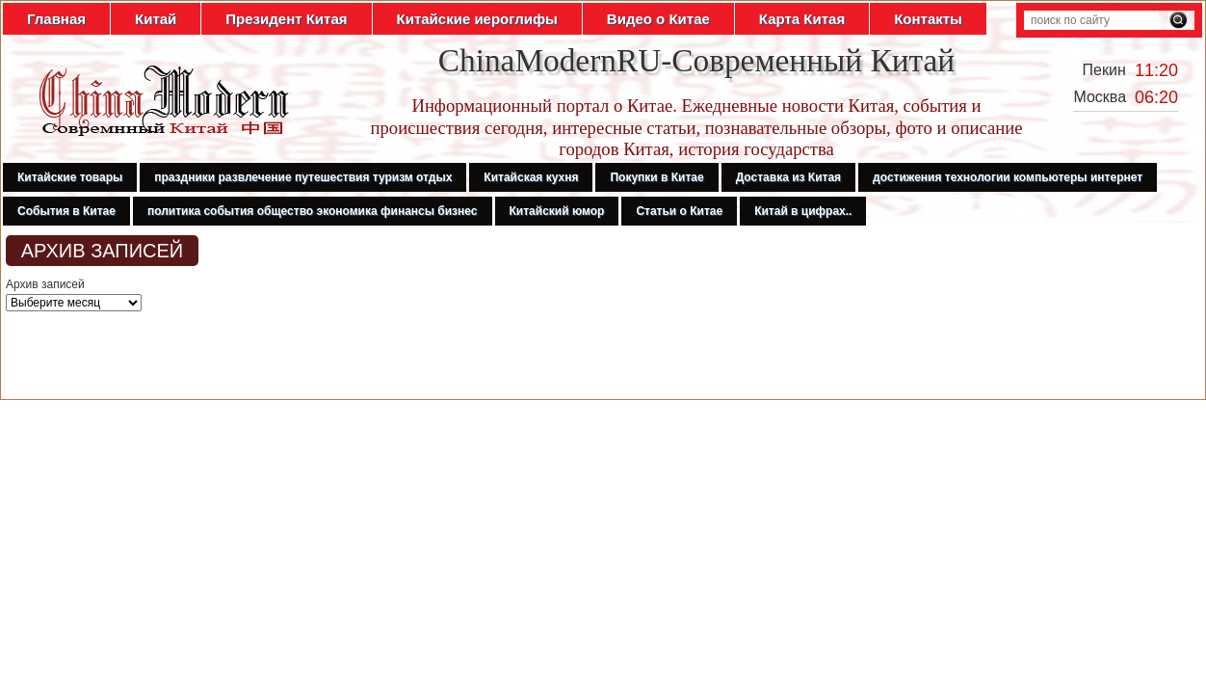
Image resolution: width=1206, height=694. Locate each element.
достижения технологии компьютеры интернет (1007, 177)
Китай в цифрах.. (803, 211)
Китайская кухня (531, 177)
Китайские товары (69, 177)
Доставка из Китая (788, 177)
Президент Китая (286, 19)
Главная (56, 19)
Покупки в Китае (656, 177)
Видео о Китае (658, 19)
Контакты (928, 19)
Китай (155, 19)
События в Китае (66, 211)
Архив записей (45, 284)
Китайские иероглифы (477, 19)
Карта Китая (802, 19)
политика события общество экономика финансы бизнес (312, 211)
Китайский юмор (557, 211)
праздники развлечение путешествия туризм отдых (303, 177)
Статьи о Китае (679, 211)
